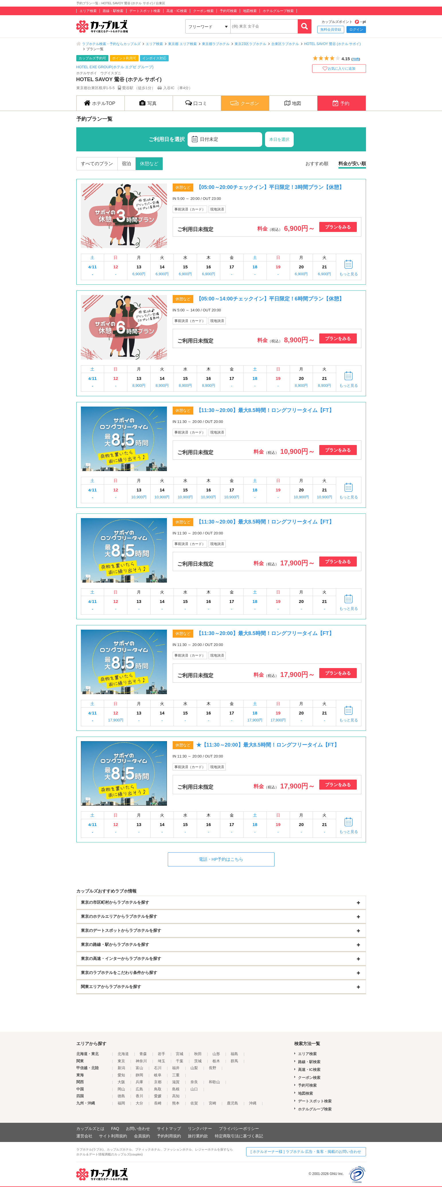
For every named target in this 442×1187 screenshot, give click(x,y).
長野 (212, 1068)
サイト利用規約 (113, 1136)
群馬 (234, 1061)
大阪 (121, 1082)
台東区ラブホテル (285, 44)
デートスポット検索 (144, 11)
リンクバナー (200, 1128)
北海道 (123, 1054)
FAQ (115, 1128)
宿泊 (126, 163)
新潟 (121, 1068)
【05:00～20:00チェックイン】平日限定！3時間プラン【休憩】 (270, 187)
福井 (176, 1068)
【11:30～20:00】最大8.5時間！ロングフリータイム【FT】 (265, 410)
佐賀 (194, 1103)
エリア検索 (88, 11)
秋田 (198, 1054)
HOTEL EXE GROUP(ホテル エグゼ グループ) (115, 67)
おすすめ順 (316, 163)
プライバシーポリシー (239, 1128)
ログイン (356, 30)
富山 (139, 1068)
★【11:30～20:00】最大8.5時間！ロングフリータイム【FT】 (267, 745)
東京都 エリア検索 (182, 44)
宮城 (179, 1054)
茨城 (198, 1061)
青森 (143, 1054)
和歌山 (214, 1082)
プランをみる (338, 226)
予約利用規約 (169, 1136)
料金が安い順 (352, 163)
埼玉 (161, 1061)
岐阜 (157, 1075)
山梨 (194, 1068)
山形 (216, 1054)
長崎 (157, 1103)
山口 (194, 1089)
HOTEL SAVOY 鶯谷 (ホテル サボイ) (332, 44)
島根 (176, 1089)
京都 (157, 1082)
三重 (176, 1075)
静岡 (139, 1075)
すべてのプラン (97, 163)
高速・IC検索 (176, 11)
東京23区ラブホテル (250, 44)
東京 (121, 1061)
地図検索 (250, 11)
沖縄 (252, 1103)
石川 (157, 1068)
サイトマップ (169, 1128)
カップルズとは (90, 1128)
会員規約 (142, 1136)
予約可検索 (228, 11)
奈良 (194, 1082)
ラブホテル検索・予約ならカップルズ (111, 44)
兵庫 (139, 1082)
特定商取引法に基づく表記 (239, 1136)
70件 (356, 59)
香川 (139, 1096)
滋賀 (176, 1082)
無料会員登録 (330, 30)
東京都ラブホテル (215, 44)
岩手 (161, 1054)
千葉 (179, 1061)
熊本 (176, 1103)
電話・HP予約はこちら (221, 859)
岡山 (121, 1089)
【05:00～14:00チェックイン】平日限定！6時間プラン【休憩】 (270, 299)
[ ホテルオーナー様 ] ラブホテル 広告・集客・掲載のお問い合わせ (306, 1151)
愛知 (121, 1075)
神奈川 (141, 1061)
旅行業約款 (198, 1136)
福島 (234, 1054)
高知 (176, 1096)
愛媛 (157, 1096)
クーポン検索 (203, 11)
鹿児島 (232, 1103)
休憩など (149, 163)
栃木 (216, 1061)
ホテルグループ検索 (278, 11)
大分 (139, 1103)
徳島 (121, 1096)
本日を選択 (279, 139)
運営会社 (84, 1136)
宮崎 (212, 1103)
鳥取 (157, 1089)
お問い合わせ (138, 1128)
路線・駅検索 (113, 11)
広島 (139, 1089)
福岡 (121, 1103)
